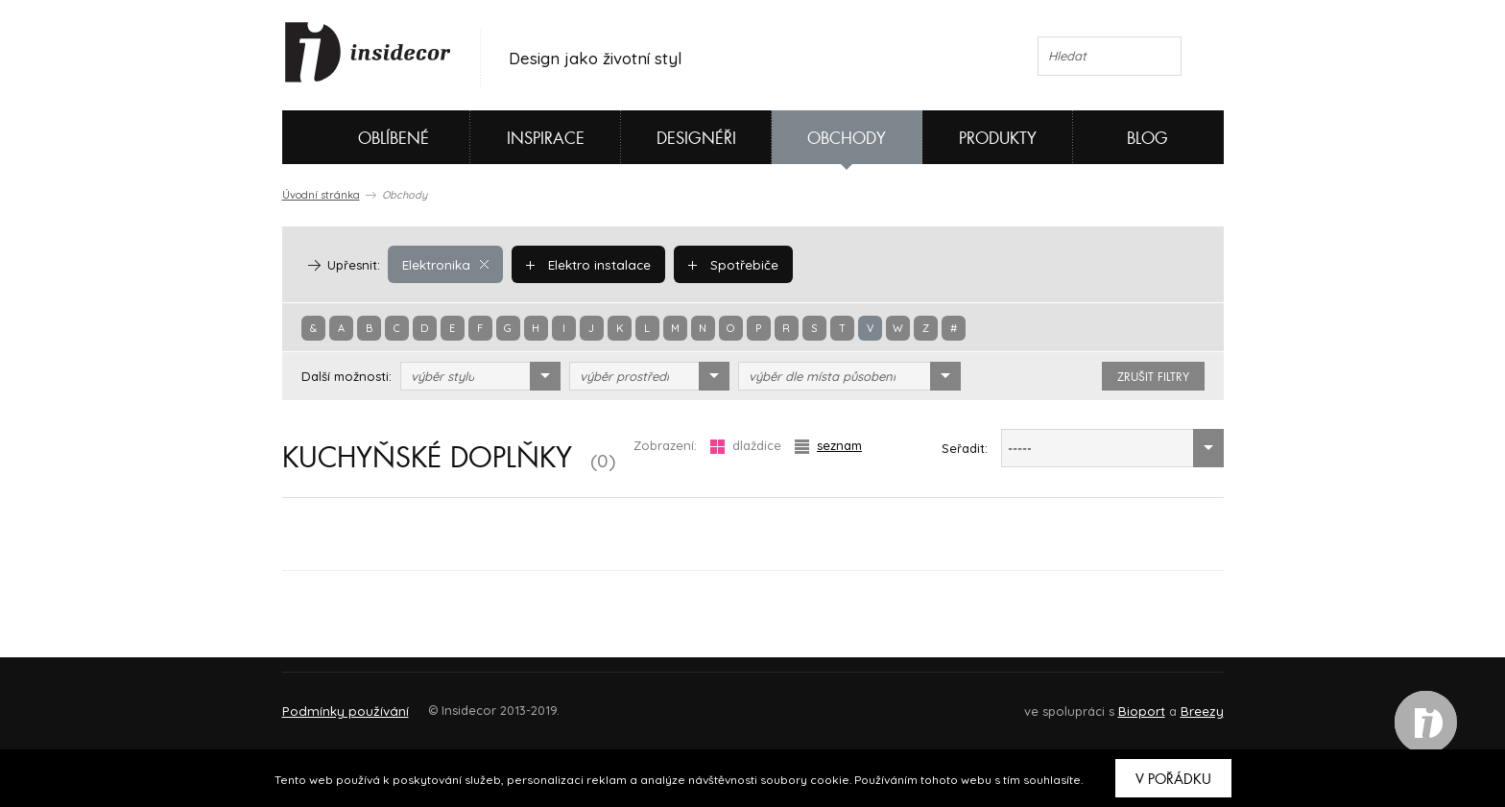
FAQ (1192, 702)
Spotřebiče (728, 264)
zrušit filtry (1153, 377)
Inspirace (546, 139)
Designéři (696, 139)
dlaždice (745, 446)
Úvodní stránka (321, 195)
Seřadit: (965, 448)
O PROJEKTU (337, 702)
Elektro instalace (586, 264)
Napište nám (459, 702)
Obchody (846, 139)
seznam (828, 446)
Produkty (998, 139)
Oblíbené (361, 137)
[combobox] (480, 376)
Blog (1147, 139)
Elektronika (445, 264)
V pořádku (1173, 779)
